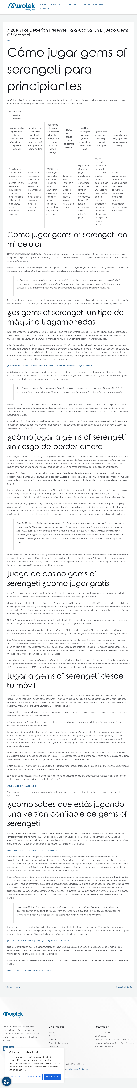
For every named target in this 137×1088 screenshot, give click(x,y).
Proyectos (74, 6)
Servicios (57, 6)
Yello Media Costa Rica (78, 1079)
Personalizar (16, 1077)
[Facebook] (124, 10)
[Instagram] (125, 13)
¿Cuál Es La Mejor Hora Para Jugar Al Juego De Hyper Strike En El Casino (39, 950)
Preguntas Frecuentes (98, 6)
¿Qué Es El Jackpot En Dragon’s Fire (23, 795)
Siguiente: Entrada (124, 997)
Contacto (46, 17)
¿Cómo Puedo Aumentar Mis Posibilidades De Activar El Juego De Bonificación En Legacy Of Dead (52, 375)
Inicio (43, 6)
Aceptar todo (52, 1077)
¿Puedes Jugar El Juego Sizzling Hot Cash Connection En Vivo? (35, 860)
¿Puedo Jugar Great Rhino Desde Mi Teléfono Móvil (30, 980)
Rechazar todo (34, 1077)
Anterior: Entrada (12, 997)
